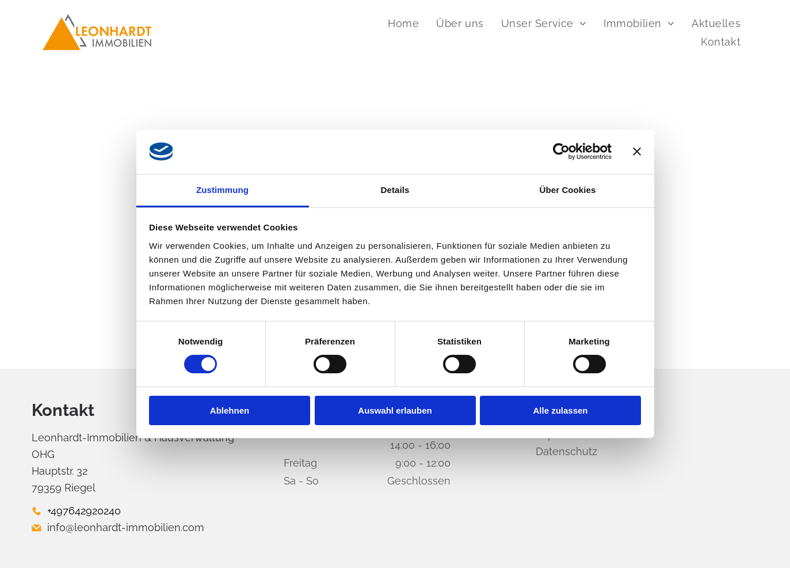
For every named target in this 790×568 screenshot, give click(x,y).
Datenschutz (566, 451)
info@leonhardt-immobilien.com (125, 527)
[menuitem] (403, 23)
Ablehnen (229, 410)
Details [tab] (395, 190)
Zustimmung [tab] (222, 190)
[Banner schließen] (637, 151)
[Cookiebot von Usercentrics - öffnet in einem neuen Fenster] (561, 151)
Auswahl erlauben (395, 410)
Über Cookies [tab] (568, 190)
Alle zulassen (560, 410)
